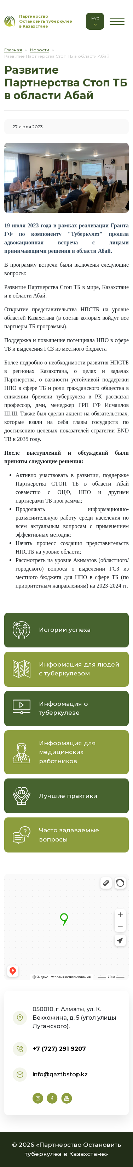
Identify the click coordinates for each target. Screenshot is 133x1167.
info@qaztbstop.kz (60, 1074)
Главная (13, 49)
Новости (39, 49)
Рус (95, 21)
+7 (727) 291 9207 (59, 1049)
